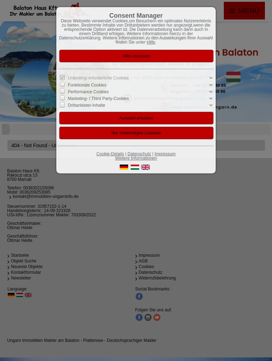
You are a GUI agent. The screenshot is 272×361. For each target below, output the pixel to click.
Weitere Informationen (136, 158)
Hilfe (151, 42)
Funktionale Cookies (87, 84)
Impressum (164, 153)
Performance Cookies (88, 91)
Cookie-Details (110, 153)
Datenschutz (139, 153)
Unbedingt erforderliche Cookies (98, 78)
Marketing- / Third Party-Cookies (98, 98)
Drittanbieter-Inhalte (86, 105)
